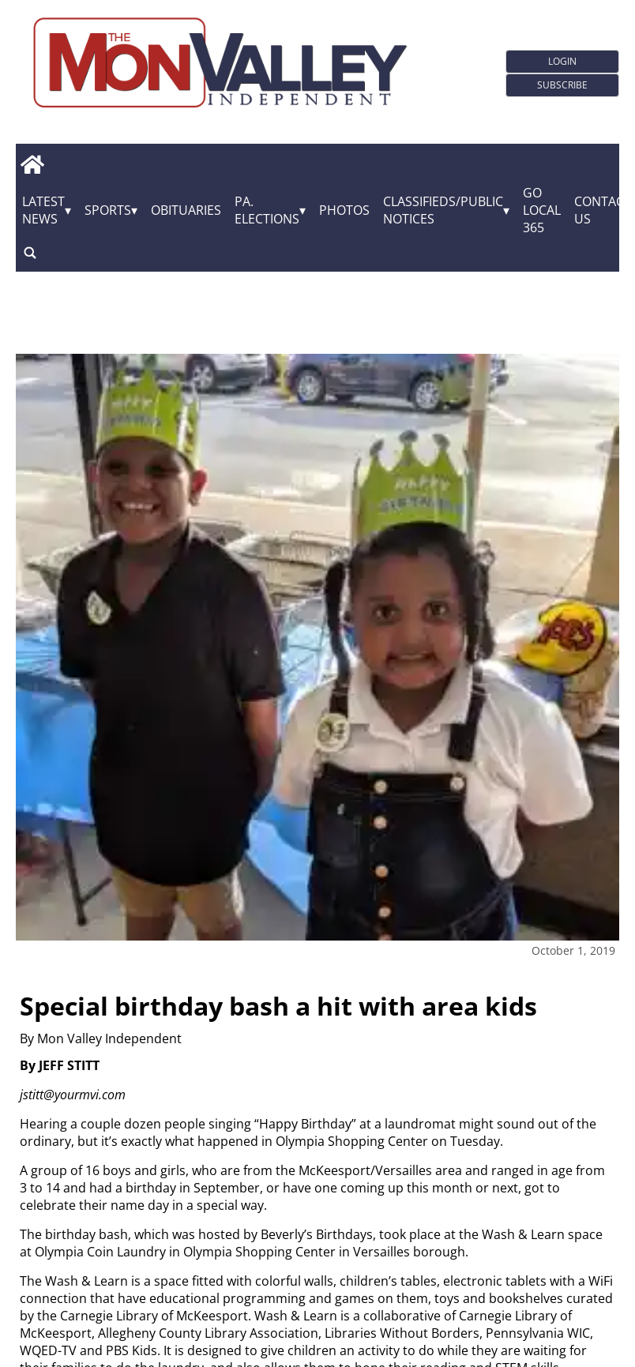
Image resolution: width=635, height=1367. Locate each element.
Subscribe (562, 85)
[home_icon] (32, 165)
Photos (344, 210)
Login (562, 61)
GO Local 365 (542, 210)
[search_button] (30, 253)
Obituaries (186, 210)
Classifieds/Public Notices (443, 210)
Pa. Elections (267, 210)
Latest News (43, 210)
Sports (108, 210)
